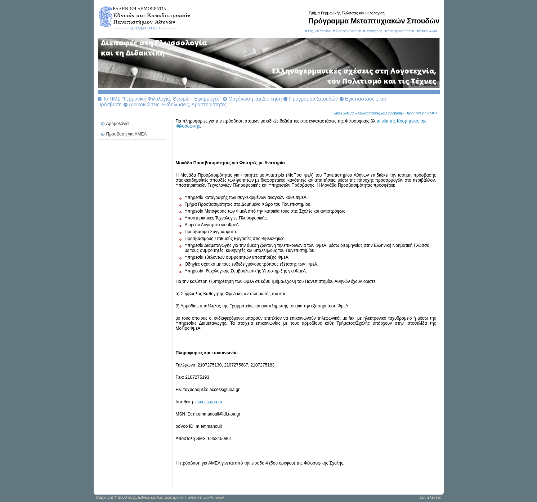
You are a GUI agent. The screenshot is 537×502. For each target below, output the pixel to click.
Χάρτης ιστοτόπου (400, 31)
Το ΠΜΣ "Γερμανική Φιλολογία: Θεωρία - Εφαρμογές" (162, 99)
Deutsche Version (348, 31)
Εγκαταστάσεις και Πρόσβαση (380, 113)
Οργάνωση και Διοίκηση (255, 99)
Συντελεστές (430, 497)
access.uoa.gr (208, 401)
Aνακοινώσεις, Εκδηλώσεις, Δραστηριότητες (178, 104)
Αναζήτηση (374, 31)
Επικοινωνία (428, 31)
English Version (319, 31)
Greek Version (344, 113)
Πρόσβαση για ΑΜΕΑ (126, 134)
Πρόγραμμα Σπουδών (313, 99)
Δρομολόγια (117, 123)
